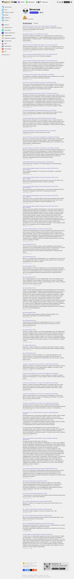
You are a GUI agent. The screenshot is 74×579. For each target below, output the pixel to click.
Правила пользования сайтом (44, 576)
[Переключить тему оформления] (62, 2)
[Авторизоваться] (71, 2)
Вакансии (25, 575)
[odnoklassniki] (36, 570)
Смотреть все (6, 54)
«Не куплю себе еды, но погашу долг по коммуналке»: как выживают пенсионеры (41, 137)
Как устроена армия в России (29, 244)
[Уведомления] (60, 2)
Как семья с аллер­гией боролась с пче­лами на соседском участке (37, 228)
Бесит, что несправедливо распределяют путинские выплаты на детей (38, 523)
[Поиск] (58, 2)
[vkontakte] (29, 570)
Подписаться (34, 12)
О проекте (41, 575)
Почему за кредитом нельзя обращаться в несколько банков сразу (37, 534)
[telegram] (26, 570)
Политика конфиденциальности (30, 576)
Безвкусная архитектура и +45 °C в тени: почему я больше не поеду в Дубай (39, 26)
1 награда (35, 23)
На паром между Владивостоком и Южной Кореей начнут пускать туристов (39, 110)
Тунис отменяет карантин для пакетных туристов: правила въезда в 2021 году (40, 468)
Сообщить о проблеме (33, 575)
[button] (41, 13)
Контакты (46, 575)
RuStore (61, 568)
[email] (24, 570)
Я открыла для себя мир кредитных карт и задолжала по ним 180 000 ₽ (38, 74)
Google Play (55, 568)
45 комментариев (27, 23)
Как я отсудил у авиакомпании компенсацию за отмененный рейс (37, 501)
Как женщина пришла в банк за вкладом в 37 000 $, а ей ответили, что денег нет (40, 93)
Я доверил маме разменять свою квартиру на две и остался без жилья (38, 161)
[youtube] (33, 570)
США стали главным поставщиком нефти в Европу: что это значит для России (40, 44)
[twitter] (31, 570)
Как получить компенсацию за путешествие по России (35, 493)
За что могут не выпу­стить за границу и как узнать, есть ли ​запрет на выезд (39, 82)
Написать (67, 2)
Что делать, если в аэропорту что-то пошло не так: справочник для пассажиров (40, 364)
